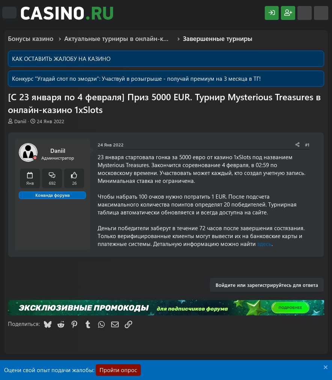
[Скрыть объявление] (324, 368)
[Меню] (9, 13)
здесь (264, 243)
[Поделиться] (297, 144)
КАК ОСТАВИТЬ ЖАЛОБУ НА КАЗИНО (61, 58)
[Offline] (35, 158)
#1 (307, 145)
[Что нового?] (304, 13)
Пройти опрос (118, 370)
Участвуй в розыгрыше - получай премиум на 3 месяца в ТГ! (181, 78)
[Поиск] (321, 13)
